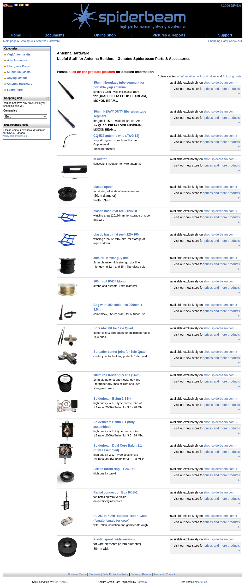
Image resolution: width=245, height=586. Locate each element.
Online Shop (105, 35)
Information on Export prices (198, 76)
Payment (158, 574)
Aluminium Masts (19, 71)
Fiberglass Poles (18, 66)
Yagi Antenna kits (19, 54)
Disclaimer (94, 574)
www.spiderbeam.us (15, 135)
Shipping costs (232, 76)
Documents (54, 35)
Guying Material (17, 77)
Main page (9, 40)
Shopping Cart (217, 40)
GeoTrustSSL (61, 582)
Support (225, 35)
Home (16, 35)
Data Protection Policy (115, 574)
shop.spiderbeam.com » (220, 82)
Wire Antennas (17, 60)
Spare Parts (15, 89)
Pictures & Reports (169, 35)
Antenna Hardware (48, 40)
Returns (146, 574)
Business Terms (77, 574)
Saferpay (142, 582)
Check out (235, 40)
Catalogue (26, 40)
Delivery (135, 574)
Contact (170, 574)
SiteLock (203, 582)
